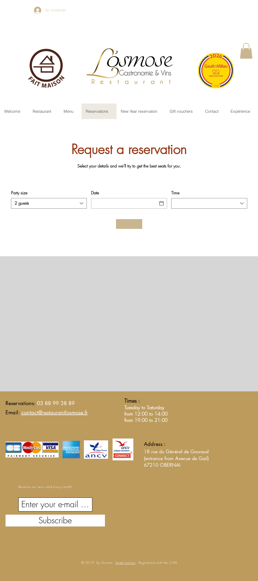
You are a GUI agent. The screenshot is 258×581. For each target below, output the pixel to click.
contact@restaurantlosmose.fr (54, 412)
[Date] (124, 203)
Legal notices (126, 562)
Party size (19, 193)
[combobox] (49, 203)
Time (175, 193)
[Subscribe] (55, 520)
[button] (246, 51)
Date (95, 193)
